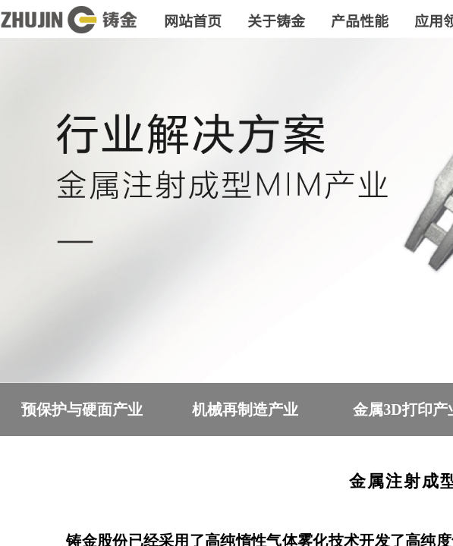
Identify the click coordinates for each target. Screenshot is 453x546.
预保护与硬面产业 (82, 409)
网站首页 (193, 20)
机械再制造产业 (245, 409)
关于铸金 (276, 20)
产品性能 (360, 20)
